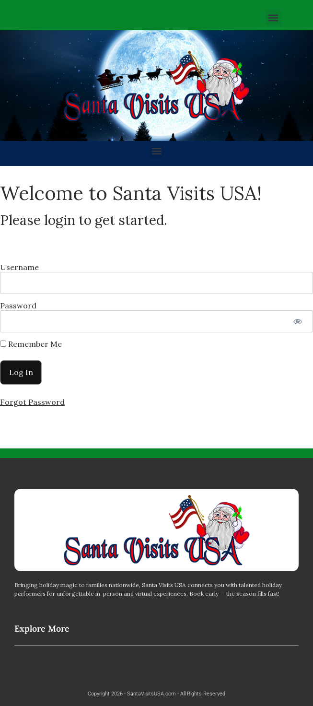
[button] (273, 17)
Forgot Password (32, 402)
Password (18, 305)
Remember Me (31, 344)
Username (19, 267)
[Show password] (297, 321)
